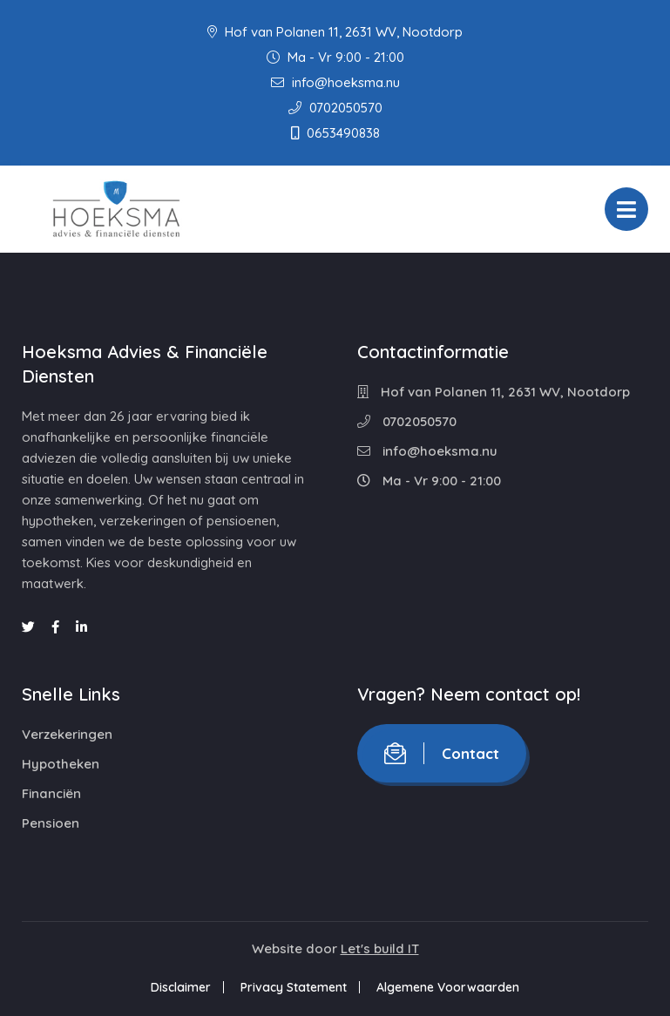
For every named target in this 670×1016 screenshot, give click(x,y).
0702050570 (335, 107)
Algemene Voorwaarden (447, 987)
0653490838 (335, 133)
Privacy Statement (293, 987)
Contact (441, 753)
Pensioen (50, 823)
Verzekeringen (67, 734)
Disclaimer (181, 987)
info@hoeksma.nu (335, 82)
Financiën (51, 793)
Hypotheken (60, 763)
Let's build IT (380, 948)
